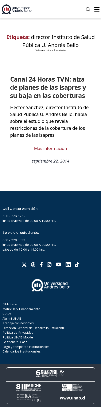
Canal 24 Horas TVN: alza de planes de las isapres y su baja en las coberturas (48, 87)
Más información (50, 148)
